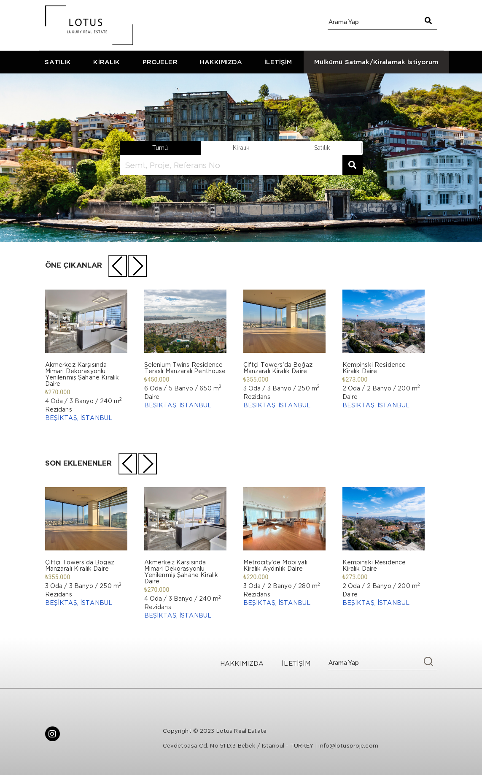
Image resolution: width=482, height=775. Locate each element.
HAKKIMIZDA (221, 61)
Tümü (160, 147)
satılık (322, 147)
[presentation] (117, 266)
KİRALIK (106, 61)
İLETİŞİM (278, 61)
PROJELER (160, 61)
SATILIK (58, 61)
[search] (231, 165)
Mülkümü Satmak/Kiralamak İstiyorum (376, 61)
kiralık (241, 147)
